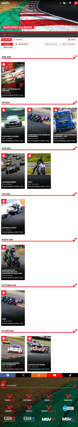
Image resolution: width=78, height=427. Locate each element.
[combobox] (70, 2)
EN (70, 2)
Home (4, 17)
